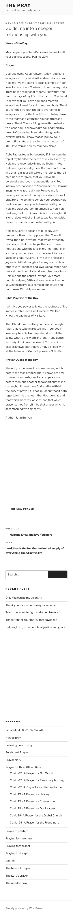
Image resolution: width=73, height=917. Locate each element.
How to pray (13, 737)
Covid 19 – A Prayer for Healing (30, 794)
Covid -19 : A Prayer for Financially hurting (37, 780)
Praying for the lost (17, 846)
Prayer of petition (16, 831)
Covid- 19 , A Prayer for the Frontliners (34, 822)
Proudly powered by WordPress (23, 908)
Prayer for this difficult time (23, 767)
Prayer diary (13, 760)
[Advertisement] (36, 460)
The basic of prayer (17, 868)
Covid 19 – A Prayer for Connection (32, 801)
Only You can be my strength (23, 597)
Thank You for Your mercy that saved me (31, 619)
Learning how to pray (19, 745)
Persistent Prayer (16, 752)
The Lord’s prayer (16, 875)
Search (10, 860)
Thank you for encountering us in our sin (31, 605)
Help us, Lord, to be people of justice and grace (35, 627)
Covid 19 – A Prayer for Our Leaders (33, 808)
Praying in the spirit (18, 853)
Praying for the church (19, 838)
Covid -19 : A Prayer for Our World (31, 773)
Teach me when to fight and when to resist (32, 612)
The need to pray (16, 883)
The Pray (18, 5)
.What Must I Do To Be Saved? (24, 730)
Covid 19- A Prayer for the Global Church (36, 815)
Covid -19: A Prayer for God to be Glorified (36, 787)
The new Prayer (22, 509)
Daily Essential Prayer (47, 23)
